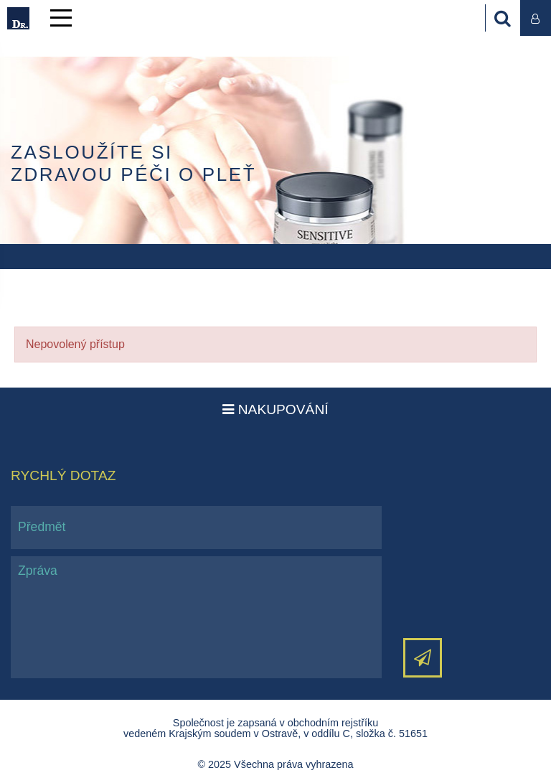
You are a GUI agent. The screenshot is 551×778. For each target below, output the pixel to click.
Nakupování (275, 409)
